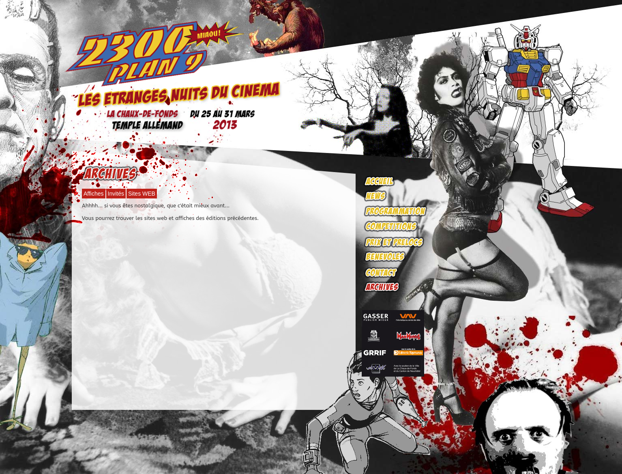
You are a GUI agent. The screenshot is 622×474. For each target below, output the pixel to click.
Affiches (94, 193)
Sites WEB (141, 193)
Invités (116, 193)
